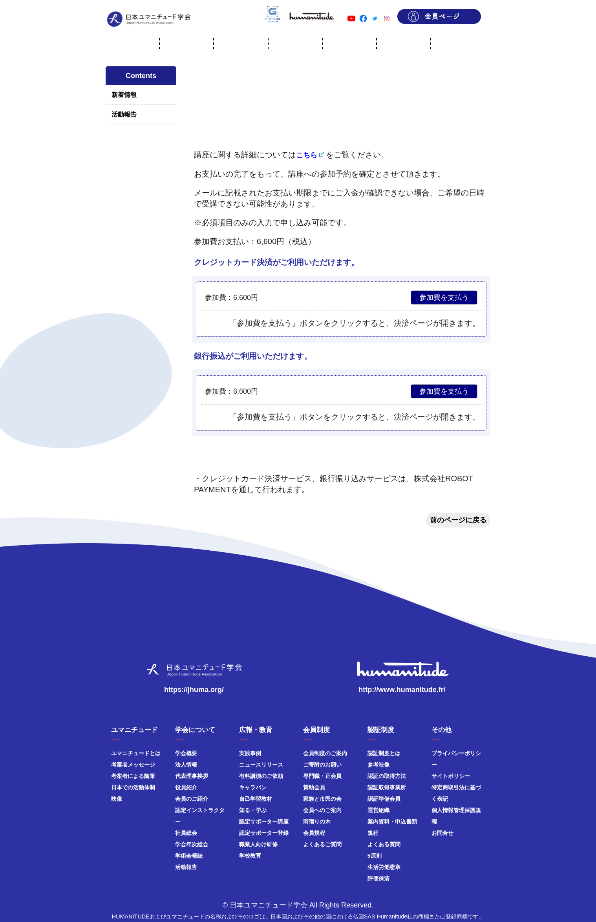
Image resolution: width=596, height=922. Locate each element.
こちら (306, 155)
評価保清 (378, 878)
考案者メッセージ (133, 764)
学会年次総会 (191, 844)
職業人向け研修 (258, 844)
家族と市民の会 (322, 799)
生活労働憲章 (383, 867)
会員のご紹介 (191, 799)
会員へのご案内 (322, 810)
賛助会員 (314, 787)
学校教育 (250, 856)
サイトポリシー (450, 776)
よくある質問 (383, 844)
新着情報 (124, 94)
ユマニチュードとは (136, 753)
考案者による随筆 (133, 776)
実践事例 (250, 753)
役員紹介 (186, 787)
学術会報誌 (189, 856)
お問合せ (442, 833)
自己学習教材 (255, 799)
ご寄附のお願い (322, 764)
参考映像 (378, 764)
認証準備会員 (383, 799)
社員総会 (186, 833)
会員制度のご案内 (325, 753)
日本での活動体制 (133, 787)
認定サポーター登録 (264, 833)
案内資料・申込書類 (392, 821)
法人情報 (186, 764)
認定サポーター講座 (264, 821)
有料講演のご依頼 (261, 776)
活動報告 (124, 114)
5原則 (374, 856)
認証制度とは (383, 753)
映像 (116, 799)
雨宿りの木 (317, 821)
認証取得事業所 (386, 787)
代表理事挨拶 (191, 776)
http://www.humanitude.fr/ (401, 690)
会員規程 (314, 833)
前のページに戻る (458, 520)
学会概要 (186, 753)
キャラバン (253, 787)
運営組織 (378, 810)
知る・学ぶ (253, 810)
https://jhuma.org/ (194, 690)
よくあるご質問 (322, 844)
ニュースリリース (261, 764)
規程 (372, 833)
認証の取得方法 (386, 776)
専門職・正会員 (322, 776)
